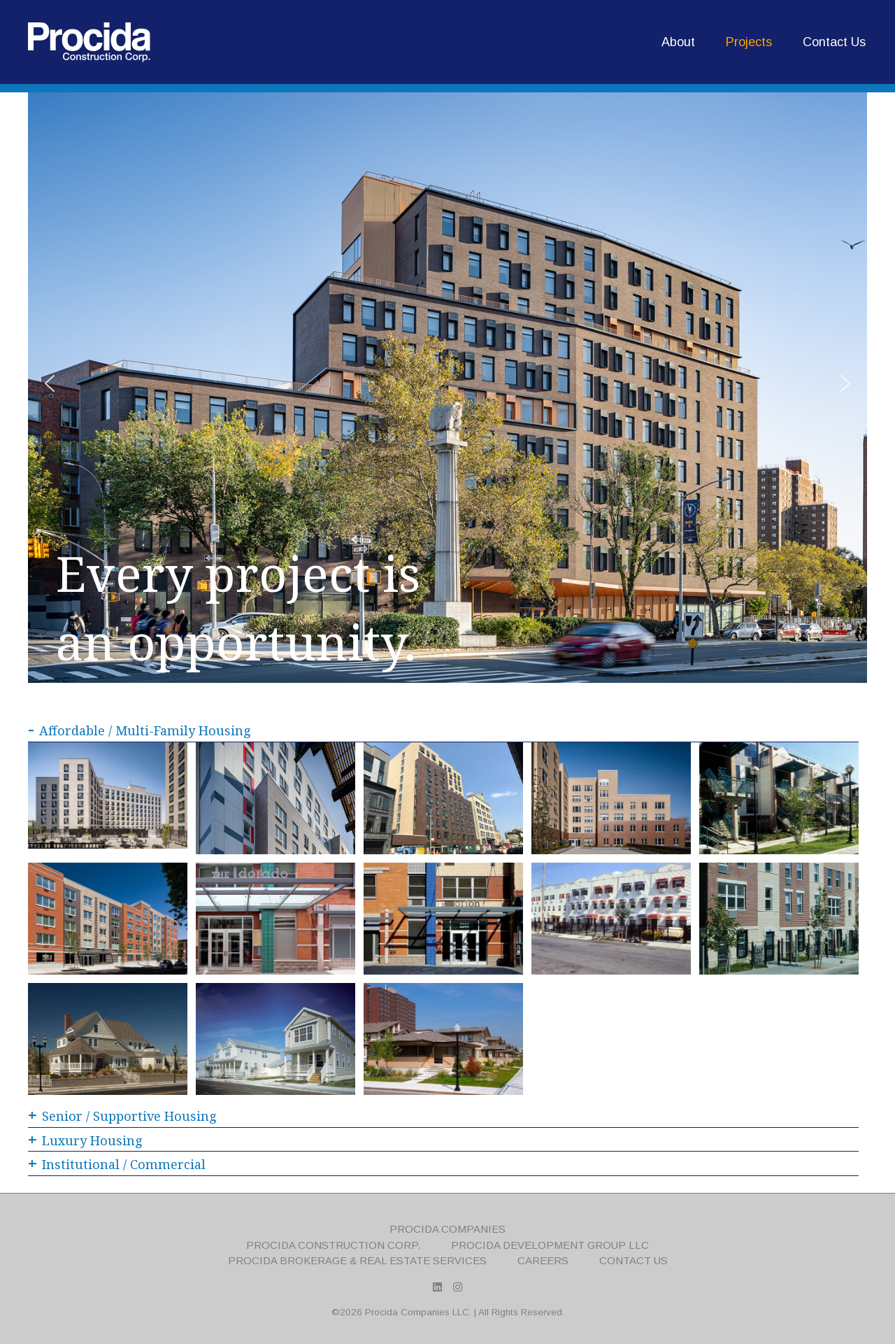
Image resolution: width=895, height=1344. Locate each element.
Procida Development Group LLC (550, 1245)
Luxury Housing (85, 1140)
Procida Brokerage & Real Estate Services (357, 1260)
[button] (49, 383)
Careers (542, 1260)
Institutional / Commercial (117, 1164)
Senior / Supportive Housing (122, 1116)
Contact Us (834, 42)
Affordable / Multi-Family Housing (139, 730)
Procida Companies (447, 1229)
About (678, 42)
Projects (749, 42)
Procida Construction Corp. (333, 1245)
